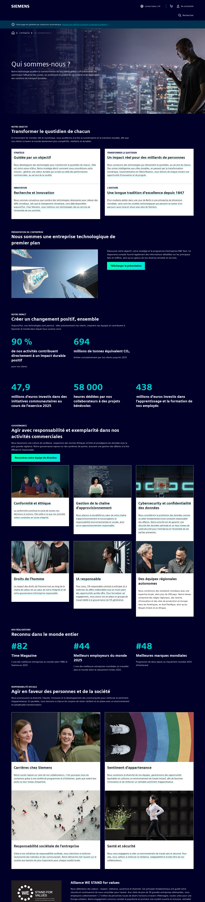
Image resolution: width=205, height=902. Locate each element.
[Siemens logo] (20, 6)
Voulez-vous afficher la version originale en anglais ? (85, 24)
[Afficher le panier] (171, 6)
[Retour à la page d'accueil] (13, 33)
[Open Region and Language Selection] (150, 6)
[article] (165, 579)
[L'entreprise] (24, 33)
